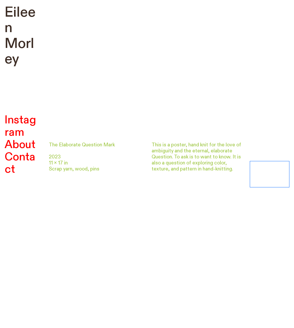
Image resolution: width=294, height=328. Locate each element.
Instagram (20, 126)
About (20, 144)
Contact (20, 163)
